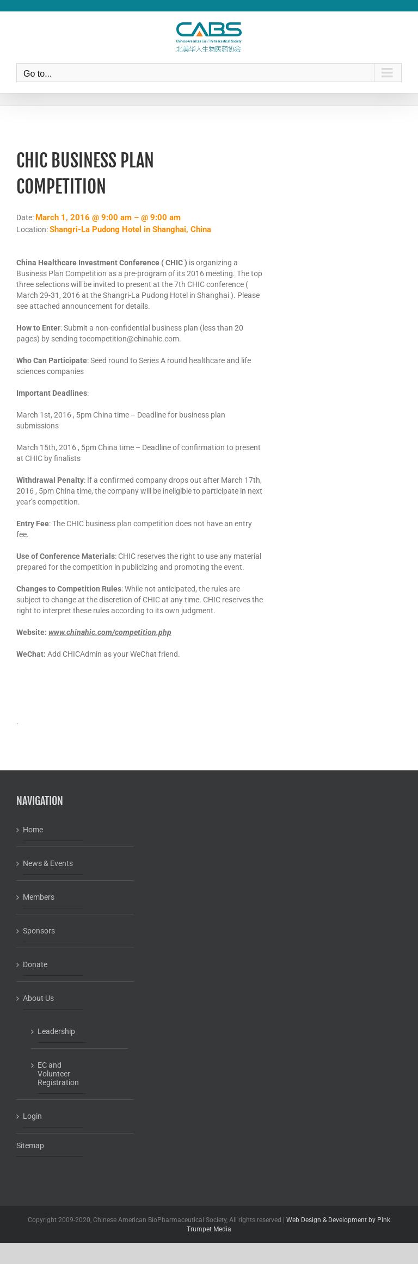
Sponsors (39, 930)
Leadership (56, 1031)
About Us (38, 998)
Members (38, 897)
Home (33, 829)
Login (32, 1116)
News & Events (48, 863)
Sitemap (30, 1145)
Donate (35, 964)
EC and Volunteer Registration (58, 1074)
